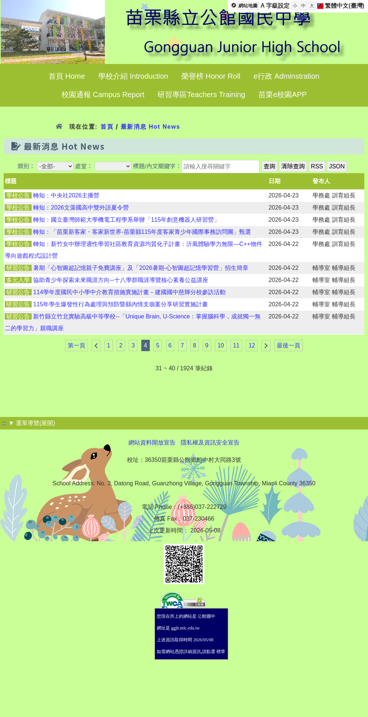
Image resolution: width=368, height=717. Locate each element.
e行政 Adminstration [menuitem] (286, 76)
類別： (26, 166)
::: (4, 423)
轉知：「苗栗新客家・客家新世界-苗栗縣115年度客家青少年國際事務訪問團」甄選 (142, 232)
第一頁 (76, 345)
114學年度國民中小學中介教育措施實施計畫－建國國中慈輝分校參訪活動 (129, 292)
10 (220, 345)
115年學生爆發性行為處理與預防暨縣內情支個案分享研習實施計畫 (120, 304)
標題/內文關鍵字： (157, 166)
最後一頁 (288, 345)
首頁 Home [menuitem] (67, 76)
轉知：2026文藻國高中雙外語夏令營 (81, 207)
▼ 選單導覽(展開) (31, 423)
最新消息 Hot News (150, 127)
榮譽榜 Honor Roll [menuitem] (210, 76)
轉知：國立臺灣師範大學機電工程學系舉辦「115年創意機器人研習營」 (126, 220)
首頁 (107, 127)
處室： (84, 166)
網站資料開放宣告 (152, 442)
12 (251, 345)
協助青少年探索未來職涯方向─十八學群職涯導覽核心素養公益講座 (120, 280)
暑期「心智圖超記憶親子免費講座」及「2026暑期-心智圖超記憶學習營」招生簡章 (140, 268)
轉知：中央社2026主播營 (66, 195)
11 (236, 345)
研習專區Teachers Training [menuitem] (201, 94)
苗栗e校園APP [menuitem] (282, 94)
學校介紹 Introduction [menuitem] (133, 76)
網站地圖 (248, 5)
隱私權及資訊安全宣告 (210, 442)
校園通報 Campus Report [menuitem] (103, 94)
